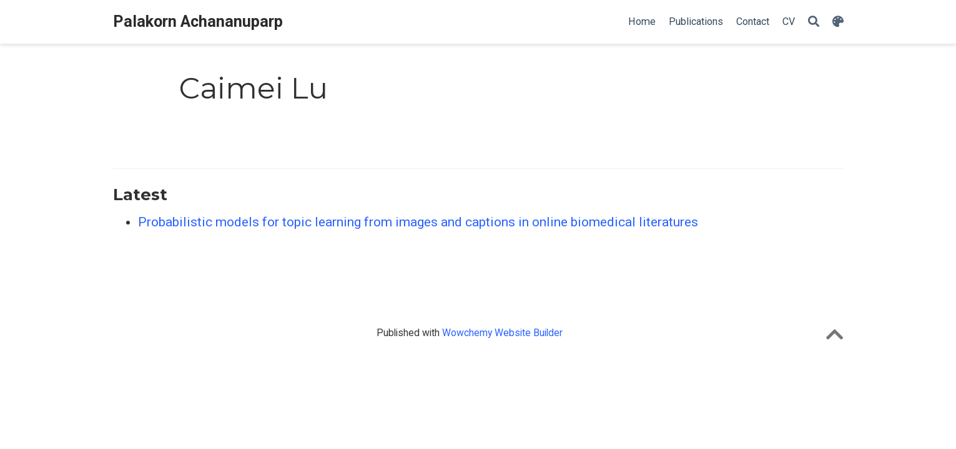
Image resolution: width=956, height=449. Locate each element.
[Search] (813, 22)
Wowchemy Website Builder (502, 333)
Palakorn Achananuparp (198, 21)
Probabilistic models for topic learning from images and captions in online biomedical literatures (418, 222)
